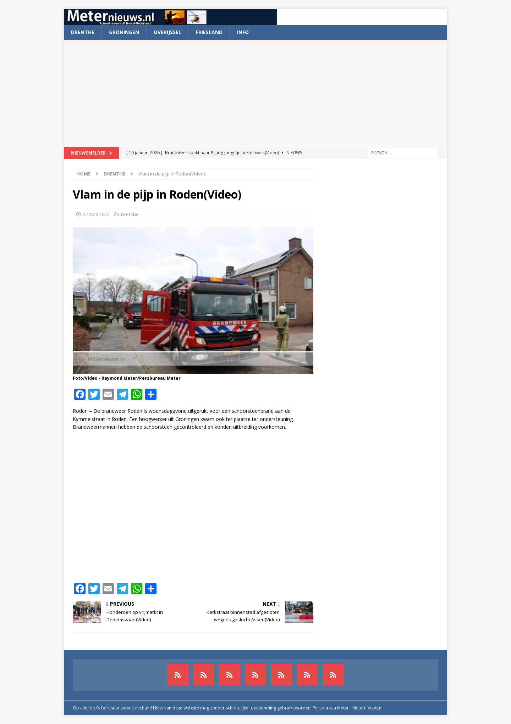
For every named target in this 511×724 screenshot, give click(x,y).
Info (243, 32)
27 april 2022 (96, 214)
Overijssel (167, 32)
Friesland (209, 32)
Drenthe (82, 32)
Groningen (124, 32)
